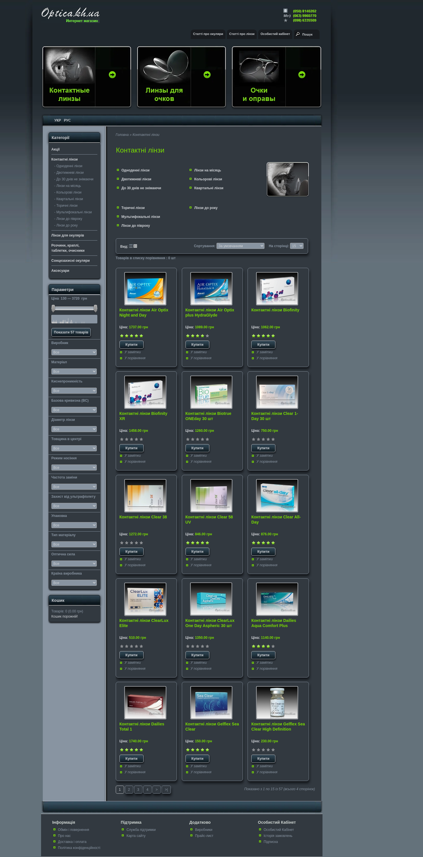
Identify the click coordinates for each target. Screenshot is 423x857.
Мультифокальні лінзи (140, 217)
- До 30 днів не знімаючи (73, 179)
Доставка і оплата (72, 842)
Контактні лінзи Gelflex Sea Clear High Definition (278, 726)
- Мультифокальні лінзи (73, 212)
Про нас (64, 836)
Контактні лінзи (64, 159)
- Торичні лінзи (66, 206)
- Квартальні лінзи (68, 199)
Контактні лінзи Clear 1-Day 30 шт (274, 416)
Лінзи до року (205, 208)
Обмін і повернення (73, 830)
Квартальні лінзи (208, 188)
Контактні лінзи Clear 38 (143, 517)
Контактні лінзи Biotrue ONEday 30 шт (208, 416)
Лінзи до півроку (135, 226)
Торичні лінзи (133, 208)
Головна (122, 135)
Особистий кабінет (275, 34)
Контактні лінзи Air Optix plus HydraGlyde (210, 312)
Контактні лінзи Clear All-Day (276, 519)
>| (166, 790)
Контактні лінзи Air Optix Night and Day (143, 312)
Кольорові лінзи (208, 179)
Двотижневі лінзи (136, 179)
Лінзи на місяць (207, 170)
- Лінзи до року (66, 225)
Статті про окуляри (208, 34)
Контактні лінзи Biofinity (275, 310)
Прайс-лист (204, 836)
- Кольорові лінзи (68, 192)
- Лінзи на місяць (67, 186)
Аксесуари (60, 271)
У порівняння (135, 358)
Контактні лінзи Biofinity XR (143, 416)
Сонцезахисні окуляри (70, 261)
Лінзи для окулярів (67, 235)
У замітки (133, 352)
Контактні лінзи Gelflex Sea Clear (212, 726)
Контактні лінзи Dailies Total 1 (141, 726)
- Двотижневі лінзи (69, 173)
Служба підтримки (141, 830)
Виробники (203, 830)
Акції (55, 149)
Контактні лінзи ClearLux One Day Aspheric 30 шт (210, 623)
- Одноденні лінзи (68, 166)
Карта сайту (135, 836)
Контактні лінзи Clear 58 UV (209, 519)
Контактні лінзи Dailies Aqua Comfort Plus (273, 623)
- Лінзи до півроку (68, 219)
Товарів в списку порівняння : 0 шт (146, 258)
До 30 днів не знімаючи (141, 188)
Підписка (271, 842)
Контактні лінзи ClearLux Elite (144, 623)
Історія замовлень (278, 836)
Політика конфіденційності (79, 848)
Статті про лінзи (241, 34)
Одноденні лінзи (135, 170)
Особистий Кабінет (279, 830)
